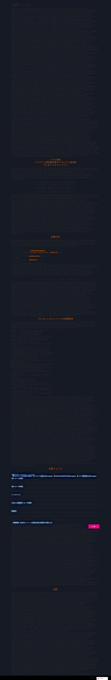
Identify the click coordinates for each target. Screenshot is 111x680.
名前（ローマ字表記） (55, 488)
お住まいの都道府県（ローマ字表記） (55, 504)
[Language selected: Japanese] (102, 678)
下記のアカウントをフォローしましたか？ (54, 475)
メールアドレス (55, 496)
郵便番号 (55, 512)
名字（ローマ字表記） (55, 480)
